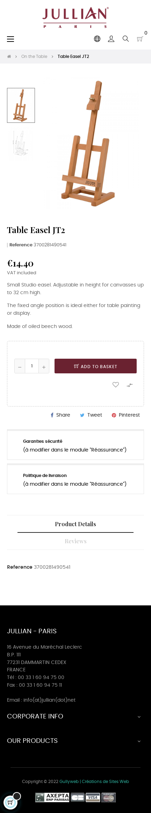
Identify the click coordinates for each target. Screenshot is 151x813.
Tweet (94, 415)
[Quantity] (31, 366)
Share (63, 415)
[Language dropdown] (97, 38)
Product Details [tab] (75, 524)
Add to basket (95, 367)
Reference (21, 245)
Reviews (76, 541)
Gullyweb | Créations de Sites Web (94, 782)
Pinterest (129, 415)
